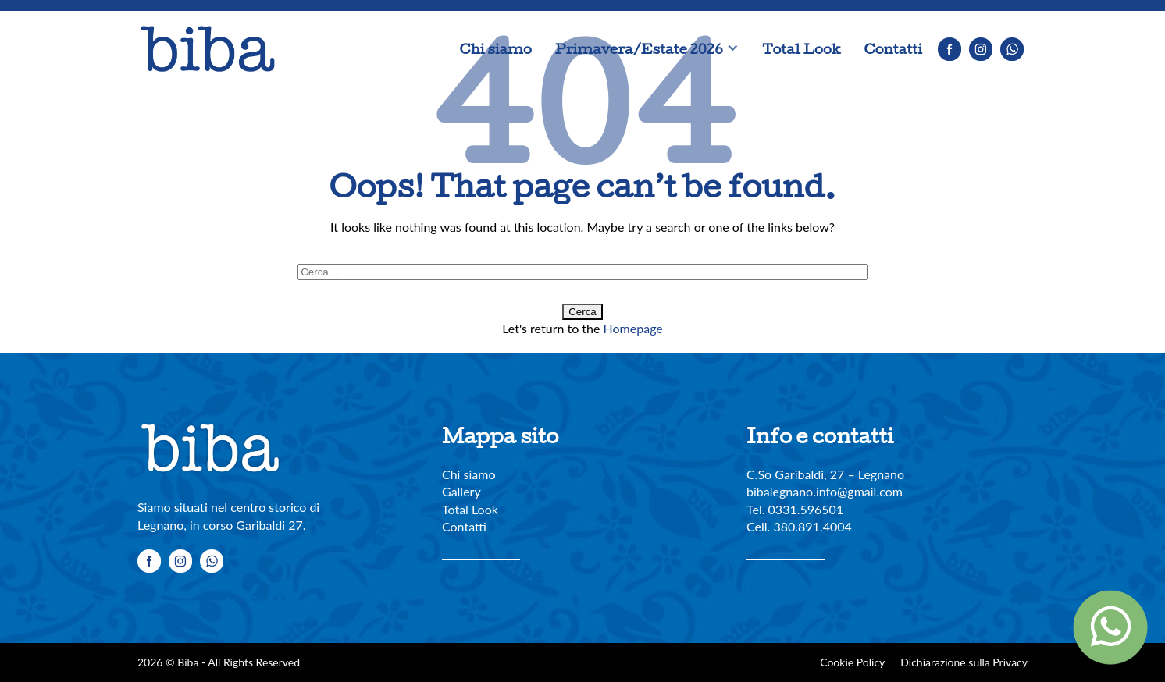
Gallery (461, 491)
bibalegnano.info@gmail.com (824, 491)
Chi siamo (496, 49)
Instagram (980, 49)
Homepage (633, 328)
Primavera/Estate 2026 (639, 49)
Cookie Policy (852, 662)
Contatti (893, 49)
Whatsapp (1012, 49)
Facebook (949, 49)
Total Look (801, 49)
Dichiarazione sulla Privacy (964, 662)
